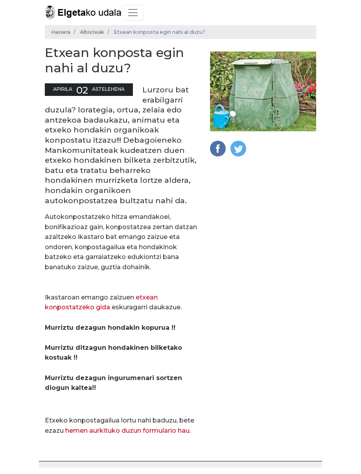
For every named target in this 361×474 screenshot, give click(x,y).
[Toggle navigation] (133, 12)
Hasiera (60, 32)
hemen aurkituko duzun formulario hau (127, 430)
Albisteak (92, 32)
